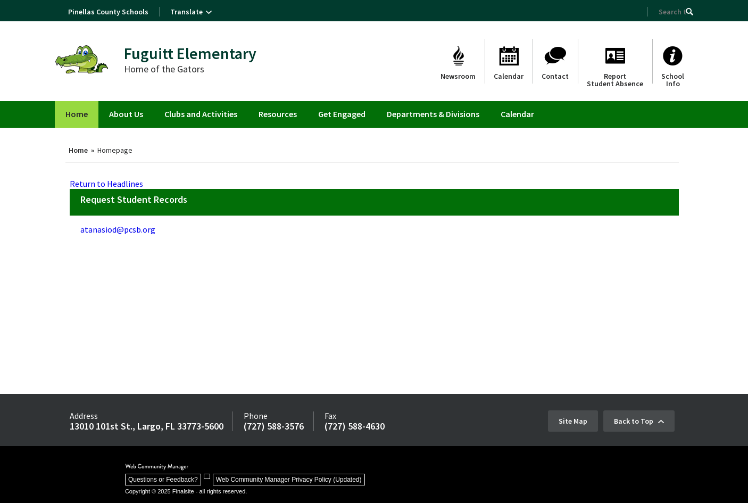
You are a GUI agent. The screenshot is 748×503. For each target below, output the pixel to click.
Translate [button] (186, 11)
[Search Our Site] (672, 11)
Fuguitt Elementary (190, 53)
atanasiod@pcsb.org (117, 229)
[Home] (76, 114)
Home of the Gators (164, 69)
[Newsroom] (458, 61)
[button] (689, 11)
